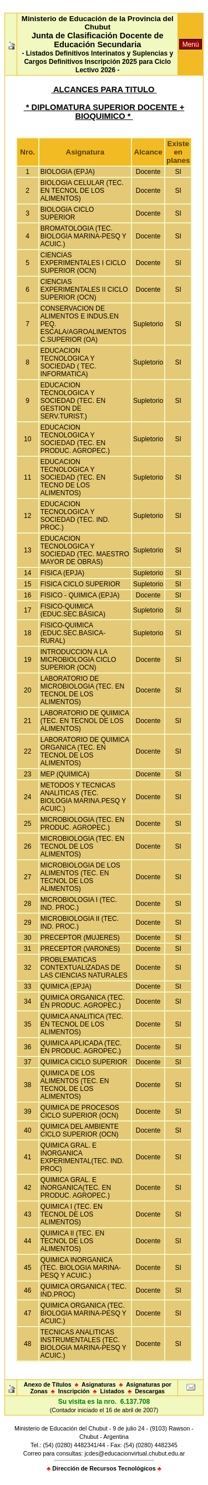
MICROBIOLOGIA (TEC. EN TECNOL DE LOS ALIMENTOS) (82, 846)
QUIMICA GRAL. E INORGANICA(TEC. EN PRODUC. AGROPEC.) (75, 1187)
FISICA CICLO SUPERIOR (80, 584)
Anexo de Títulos (48, 1384)
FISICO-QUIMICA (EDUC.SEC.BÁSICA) (72, 610)
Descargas (150, 1391)
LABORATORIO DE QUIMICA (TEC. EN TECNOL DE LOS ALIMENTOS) (84, 720)
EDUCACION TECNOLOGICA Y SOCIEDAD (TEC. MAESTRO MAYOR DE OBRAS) (84, 550)
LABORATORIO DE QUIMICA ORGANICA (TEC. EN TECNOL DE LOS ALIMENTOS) (84, 751)
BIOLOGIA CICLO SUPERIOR (67, 213)
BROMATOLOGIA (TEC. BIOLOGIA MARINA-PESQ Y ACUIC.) (83, 236)
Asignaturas (99, 1384)
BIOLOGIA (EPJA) (67, 172)
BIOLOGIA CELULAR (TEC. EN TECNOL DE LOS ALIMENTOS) (82, 190)
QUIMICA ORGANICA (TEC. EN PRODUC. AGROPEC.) (82, 1001)
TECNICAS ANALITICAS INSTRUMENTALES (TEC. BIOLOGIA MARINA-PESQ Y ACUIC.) (83, 1343)
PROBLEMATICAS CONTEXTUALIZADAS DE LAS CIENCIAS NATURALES (84, 967)
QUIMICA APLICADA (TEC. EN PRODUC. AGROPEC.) (81, 1047)
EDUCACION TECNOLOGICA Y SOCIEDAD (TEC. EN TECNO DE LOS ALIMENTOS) (72, 477)
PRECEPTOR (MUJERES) (80, 937)
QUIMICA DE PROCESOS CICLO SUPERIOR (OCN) (79, 1111)
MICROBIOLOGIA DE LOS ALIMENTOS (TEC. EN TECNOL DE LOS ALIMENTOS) (80, 877)
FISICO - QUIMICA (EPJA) (80, 595)
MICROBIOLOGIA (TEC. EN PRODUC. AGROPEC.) (82, 823)
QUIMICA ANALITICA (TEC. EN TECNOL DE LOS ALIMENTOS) (81, 1024)
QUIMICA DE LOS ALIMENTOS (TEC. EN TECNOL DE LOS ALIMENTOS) (74, 1084)
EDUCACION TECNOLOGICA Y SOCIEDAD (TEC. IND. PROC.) (75, 515)
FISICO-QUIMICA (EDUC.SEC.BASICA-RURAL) (72, 633)
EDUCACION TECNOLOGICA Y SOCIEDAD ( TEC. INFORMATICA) (68, 362)
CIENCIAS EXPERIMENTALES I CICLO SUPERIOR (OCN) (83, 263)
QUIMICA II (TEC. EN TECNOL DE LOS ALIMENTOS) (72, 1241)
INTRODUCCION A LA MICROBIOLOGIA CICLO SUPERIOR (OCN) (78, 659)
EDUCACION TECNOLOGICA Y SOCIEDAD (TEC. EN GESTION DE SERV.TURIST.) (72, 400)
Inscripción (74, 1391)
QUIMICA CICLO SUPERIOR (84, 1062)
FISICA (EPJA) (62, 573)
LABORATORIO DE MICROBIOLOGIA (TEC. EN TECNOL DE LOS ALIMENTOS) (82, 690)
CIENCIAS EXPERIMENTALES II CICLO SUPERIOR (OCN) (84, 289)
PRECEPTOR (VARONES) (80, 949)
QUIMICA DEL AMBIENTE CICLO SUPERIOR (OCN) (79, 1130)
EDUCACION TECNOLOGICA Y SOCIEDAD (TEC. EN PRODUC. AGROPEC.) (75, 439)
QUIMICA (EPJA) (66, 986)
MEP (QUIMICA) (64, 774)
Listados (112, 1391)
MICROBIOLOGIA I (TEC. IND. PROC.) (78, 903)
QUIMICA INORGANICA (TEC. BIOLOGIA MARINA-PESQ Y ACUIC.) (80, 1267)
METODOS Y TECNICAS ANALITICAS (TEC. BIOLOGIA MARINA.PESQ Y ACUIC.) (83, 797)
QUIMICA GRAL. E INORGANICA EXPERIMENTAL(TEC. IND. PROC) (82, 1157)
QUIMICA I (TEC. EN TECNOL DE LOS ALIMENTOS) (71, 1214)
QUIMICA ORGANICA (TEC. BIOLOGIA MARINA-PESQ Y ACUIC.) (83, 1313)
